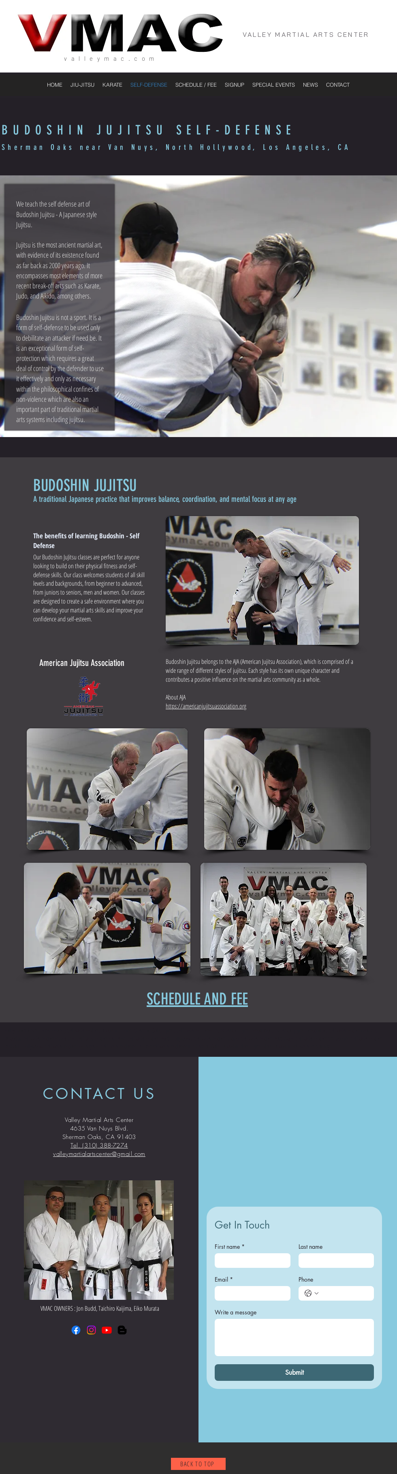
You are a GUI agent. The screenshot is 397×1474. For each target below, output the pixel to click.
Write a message (235, 1312)
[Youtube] (107, 1330)
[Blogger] (122, 1330)
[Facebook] (76, 1330)
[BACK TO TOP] (198, 1464)
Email (224, 1279)
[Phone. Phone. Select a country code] (311, 1293)
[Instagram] (91, 1330)
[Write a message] (294, 1337)
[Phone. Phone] (344, 1293)
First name (230, 1246)
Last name (310, 1246)
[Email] (250, 1293)
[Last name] (334, 1260)
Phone (306, 1279)
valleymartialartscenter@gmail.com (99, 1154)
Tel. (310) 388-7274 (99, 1145)
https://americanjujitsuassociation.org (206, 706)
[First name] (250, 1260)
